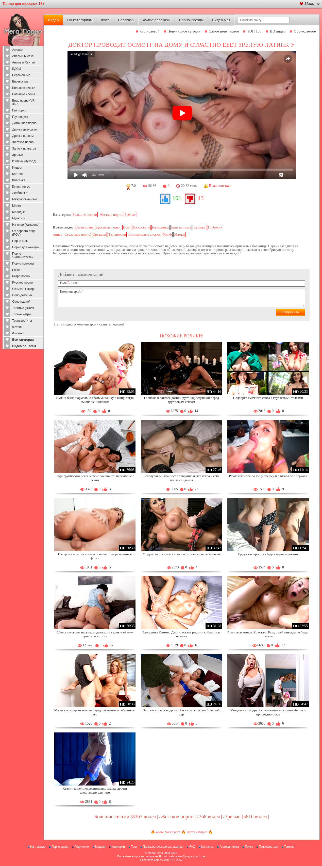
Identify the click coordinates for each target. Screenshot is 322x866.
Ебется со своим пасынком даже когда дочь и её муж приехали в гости (95, 634)
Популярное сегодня (183, 31)
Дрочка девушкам (24, 129)
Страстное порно (77, 234)
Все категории (23, 339)
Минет (16, 205)
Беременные (21, 75)
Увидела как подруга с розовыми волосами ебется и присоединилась (268, 712)
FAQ (192, 846)
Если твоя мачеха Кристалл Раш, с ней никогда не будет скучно (268, 634)
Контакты (207, 846)
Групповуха (20, 117)
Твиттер (289, 846)
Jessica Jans (84, 227)
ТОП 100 (254, 31)
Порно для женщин (25, 247)
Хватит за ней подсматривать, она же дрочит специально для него (94, 790)
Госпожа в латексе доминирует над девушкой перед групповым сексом (181, 400)
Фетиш (17, 327)
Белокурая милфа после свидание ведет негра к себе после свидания (181, 478)
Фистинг (18, 333)
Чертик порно (197, 832)
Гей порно (19, 110)
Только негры (21, 314)
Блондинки (160, 227)
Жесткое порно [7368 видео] (191, 816)
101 (176, 198)
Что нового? (149, 31)
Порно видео (60, 846)
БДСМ (16, 69)
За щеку (199, 227)
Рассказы (126, 20)
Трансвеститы (22, 320)
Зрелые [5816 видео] (247, 816)
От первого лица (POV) (24, 232)
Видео (53, 20)
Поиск (249, 846)
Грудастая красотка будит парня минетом (268, 554)
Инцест (17, 167)
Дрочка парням (22, 136)
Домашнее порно (24, 123)
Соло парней (21, 301)
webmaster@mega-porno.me (186, 856)
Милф (167, 234)
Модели (100, 846)
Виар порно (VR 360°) (23, 102)
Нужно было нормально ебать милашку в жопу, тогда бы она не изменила (95, 400)
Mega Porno (155, 852)
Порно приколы (23, 263)
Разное (17, 270)
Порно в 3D (20, 241)
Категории (118, 846)
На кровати (141, 227)
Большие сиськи (23, 88)
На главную (37, 846)
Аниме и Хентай (23, 62)
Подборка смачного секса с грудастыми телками (268, 398)
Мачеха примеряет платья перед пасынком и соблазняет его (94, 712)
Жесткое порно (22, 142)
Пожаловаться (268, 846)
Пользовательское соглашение (163, 846)
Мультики (18, 218)
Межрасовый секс (25, 199)
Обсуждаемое (305, 31)
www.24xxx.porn (168, 832)
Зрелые (17, 155)
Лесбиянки (19, 193)
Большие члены (23, 94)
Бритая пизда (181, 227)
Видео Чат (221, 20)
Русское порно (22, 282)
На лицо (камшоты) (26, 224)
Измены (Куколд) (24, 161)
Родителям (82, 846)
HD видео (277, 31)
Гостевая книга (229, 846)
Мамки (179, 234)
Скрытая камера (24, 289)
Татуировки (117, 234)
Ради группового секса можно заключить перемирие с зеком (95, 478)
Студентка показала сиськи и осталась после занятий (181, 554)
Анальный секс (22, 56)
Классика (18, 180)
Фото (105, 20)
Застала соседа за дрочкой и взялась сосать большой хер (181, 712)
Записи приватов (24, 148)
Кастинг (17, 174)
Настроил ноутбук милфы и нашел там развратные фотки (95, 556)
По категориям (80, 20)
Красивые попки (108, 227)
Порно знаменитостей (22, 255)
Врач (126, 227)
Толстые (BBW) (23, 308)
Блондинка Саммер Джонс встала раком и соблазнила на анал (181, 634)
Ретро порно (21, 276)
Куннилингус (21, 186)
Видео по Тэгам (24, 346)
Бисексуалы (20, 81)
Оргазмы (99, 234)
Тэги (134, 846)
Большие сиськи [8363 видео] (126, 816)
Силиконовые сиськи (144, 234)
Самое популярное (224, 31)
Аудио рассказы (157, 20)
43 (200, 198)
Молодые (18, 212)
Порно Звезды (191, 20)
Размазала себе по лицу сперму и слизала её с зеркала (268, 476)
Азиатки (17, 50)
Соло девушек (22, 295)
